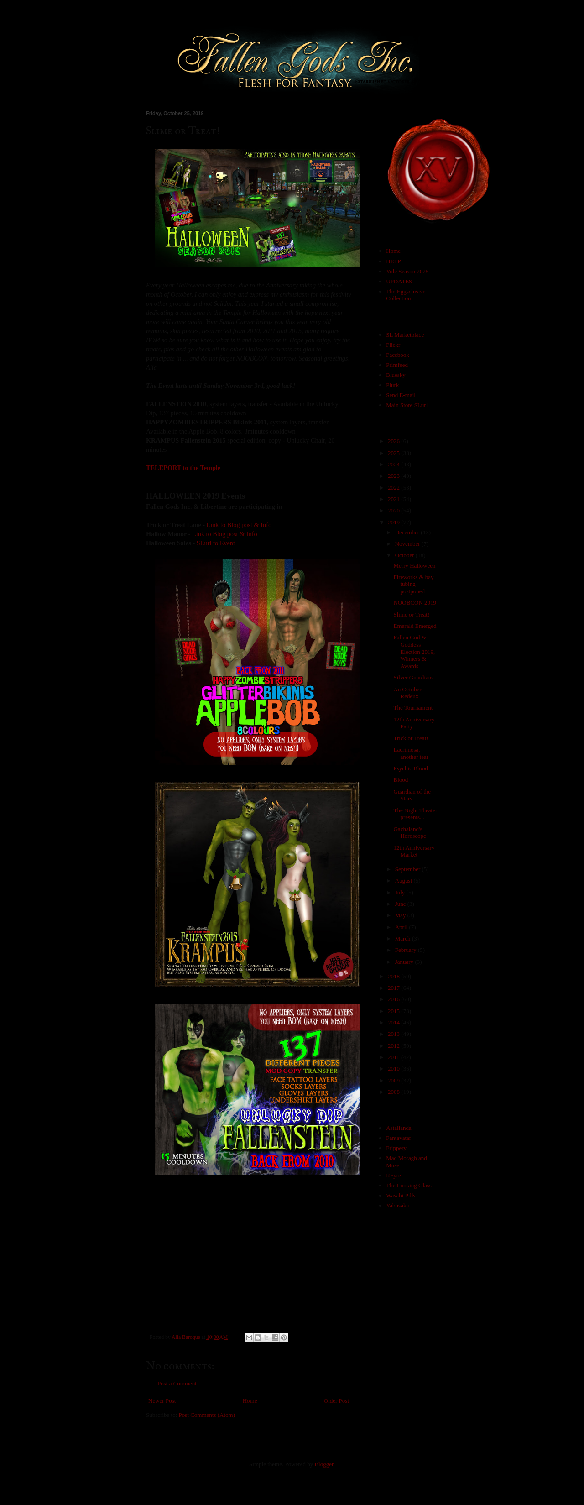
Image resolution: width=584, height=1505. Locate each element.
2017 (394, 987)
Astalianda (399, 1127)
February (406, 949)
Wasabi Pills (400, 1195)
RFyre (393, 1175)
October (405, 555)
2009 (394, 1080)
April (402, 927)
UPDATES (399, 281)
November (408, 543)
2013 (394, 1033)
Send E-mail (401, 395)
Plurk (392, 384)
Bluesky (396, 374)
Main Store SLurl (407, 405)
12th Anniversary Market (413, 851)
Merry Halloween (414, 565)
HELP (393, 261)
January (405, 961)
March (403, 938)
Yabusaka (397, 1205)
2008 (394, 1091)
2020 (394, 510)
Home (250, 1400)
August (404, 880)
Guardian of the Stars (412, 795)
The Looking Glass (409, 1185)
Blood (400, 779)
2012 (394, 1045)
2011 (394, 1057)
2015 (394, 1011)
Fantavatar (398, 1137)
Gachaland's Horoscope (409, 833)
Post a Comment (177, 1383)
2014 (394, 1022)
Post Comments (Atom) (207, 1414)
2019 (394, 522)
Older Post (336, 1400)
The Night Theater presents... (415, 814)
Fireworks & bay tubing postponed (413, 584)
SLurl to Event (216, 543)
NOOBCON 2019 (414, 602)
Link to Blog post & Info (239, 524)
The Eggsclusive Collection (405, 295)
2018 (394, 976)
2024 (394, 464)
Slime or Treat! (411, 614)
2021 (394, 499)
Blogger (323, 1464)
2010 (394, 1068)
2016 (394, 999)
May (401, 915)
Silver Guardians (413, 677)
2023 (394, 475)
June (401, 903)
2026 (394, 441)
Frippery (396, 1147)
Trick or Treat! (410, 738)
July (401, 892)
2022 (394, 487)
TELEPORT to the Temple (183, 467)
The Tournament (413, 707)
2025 (394, 452)
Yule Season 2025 (407, 271)
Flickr (393, 344)
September (408, 869)
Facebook (397, 354)
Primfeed (397, 364)
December (408, 532)
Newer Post (162, 1400)
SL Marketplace (405, 334)
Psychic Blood (410, 768)
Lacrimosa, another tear (410, 753)
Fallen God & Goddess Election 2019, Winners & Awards (414, 651)
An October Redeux (407, 693)
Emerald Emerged (414, 625)
